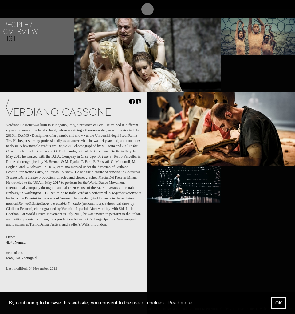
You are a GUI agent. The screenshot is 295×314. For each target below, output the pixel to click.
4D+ (9, 242)
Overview (20, 31)
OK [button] (278, 302)
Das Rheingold (25, 258)
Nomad (19, 242)
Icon (9, 258)
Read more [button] (179, 302)
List (10, 38)
